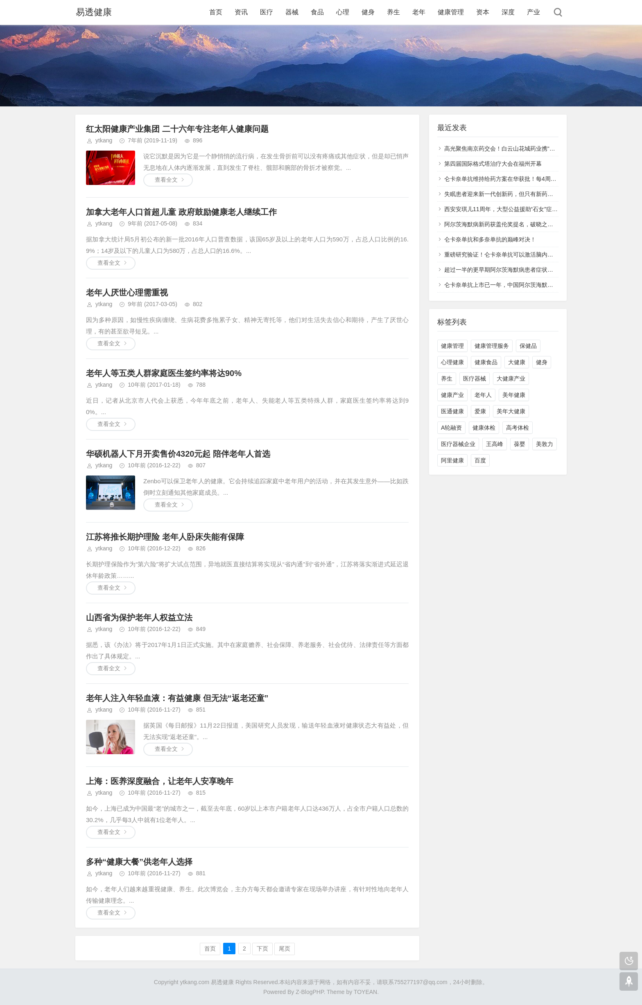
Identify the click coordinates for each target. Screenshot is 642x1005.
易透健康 (93, 12)
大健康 (516, 362)
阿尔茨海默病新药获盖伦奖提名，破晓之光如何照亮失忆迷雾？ (524, 224)
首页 (215, 12)
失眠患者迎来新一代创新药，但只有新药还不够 (504, 194)
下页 (262, 948)
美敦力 (544, 444)
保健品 (528, 346)
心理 (342, 12)
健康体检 (483, 427)
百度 (480, 460)
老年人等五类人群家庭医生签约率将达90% (164, 373)
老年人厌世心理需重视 (127, 292)
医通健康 (452, 411)
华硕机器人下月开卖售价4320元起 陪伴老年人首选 (178, 453)
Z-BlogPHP (309, 992)
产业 (533, 12)
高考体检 (517, 427)
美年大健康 (511, 411)
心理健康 (452, 362)
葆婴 (519, 444)
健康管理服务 (492, 346)
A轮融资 (451, 427)
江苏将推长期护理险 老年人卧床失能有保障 (165, 536)
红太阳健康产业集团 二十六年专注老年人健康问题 (177, 128)
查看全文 (166, 179)
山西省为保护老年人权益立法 (139, 617)
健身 (368, 12)
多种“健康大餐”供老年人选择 (139, 861)
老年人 (483, 395)
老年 (418, 12)
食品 (317, 12)
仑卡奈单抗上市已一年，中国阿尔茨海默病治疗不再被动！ (518, 285)
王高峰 (494, 444)
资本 (482, 12)
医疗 (266, 12)
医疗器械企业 (458, 444)
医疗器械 (474, 378)
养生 (393, 12)
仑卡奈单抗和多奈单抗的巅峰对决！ (490, 239)
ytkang (103, 140)
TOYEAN (365, 992)
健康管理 (451, 12)
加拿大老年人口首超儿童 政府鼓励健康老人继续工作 (181, 211)
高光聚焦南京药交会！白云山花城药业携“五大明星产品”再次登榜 (526, 148)
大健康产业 (511, 378)
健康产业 (452, 395)
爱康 (480, 411)
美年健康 (513, 395)
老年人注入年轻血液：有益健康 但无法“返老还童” (177, 698)
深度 (508, 12)
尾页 (284, 948)
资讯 (241, 12)
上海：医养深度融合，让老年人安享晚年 (159, 781)
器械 (291, 12)
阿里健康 (452, 460)
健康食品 (486, 362)
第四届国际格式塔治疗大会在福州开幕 (493, 163)
